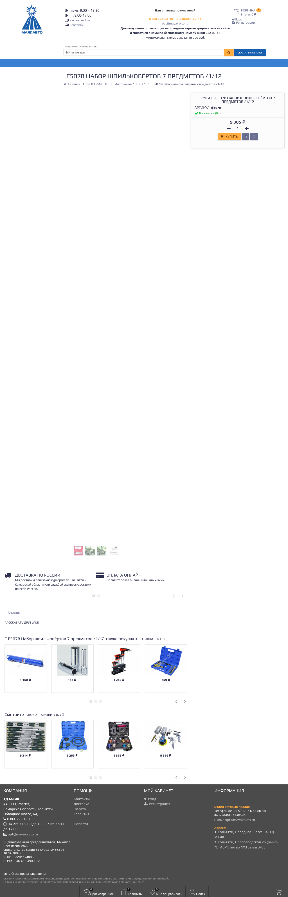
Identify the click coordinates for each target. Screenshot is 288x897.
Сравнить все (154, 639)
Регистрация (243, 22)
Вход (237, 19)
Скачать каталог (250, 52)
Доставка (81, 804)
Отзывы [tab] (14, 612)
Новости (81, 824)
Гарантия (82, 814)
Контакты (76, 25)
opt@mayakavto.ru (175, 23)
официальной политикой (150, 878)
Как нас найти (80, 20)
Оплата (80, 809)
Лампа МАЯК (88, 46)
